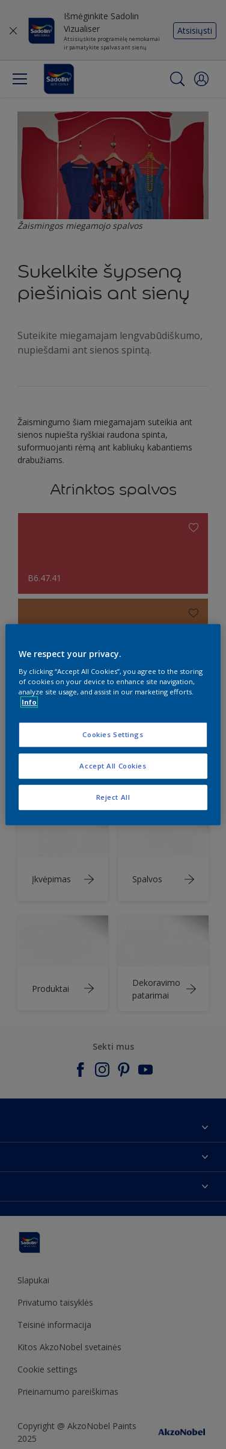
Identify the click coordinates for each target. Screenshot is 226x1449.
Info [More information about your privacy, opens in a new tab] (29, 701)
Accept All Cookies (112, 765)
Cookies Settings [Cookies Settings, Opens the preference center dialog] (112, 734)
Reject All (113, 797)
